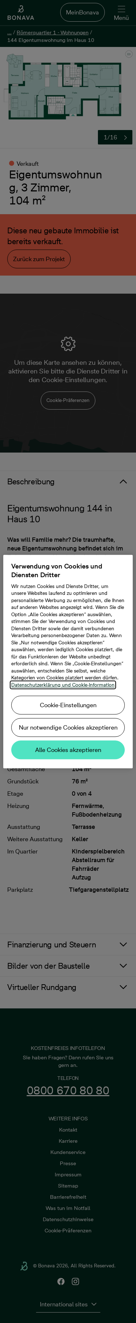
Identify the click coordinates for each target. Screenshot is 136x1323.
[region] (67, 662)
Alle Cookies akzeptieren (68, 749)
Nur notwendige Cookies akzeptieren (68, 727)
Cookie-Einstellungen (68, 705)
